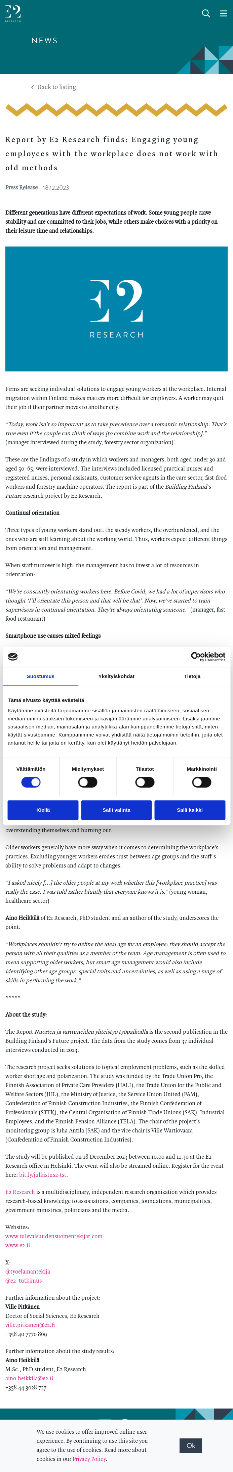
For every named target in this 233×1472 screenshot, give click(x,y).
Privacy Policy (89, 1459)
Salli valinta (116, 810)
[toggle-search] (206, 13)
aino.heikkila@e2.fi (29, 1379)
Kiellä (43, 810)
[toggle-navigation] (224, 13)
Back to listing (53, 87)
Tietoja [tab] (192, 676)
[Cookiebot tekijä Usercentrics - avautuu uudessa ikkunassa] (195, 657)
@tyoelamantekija (27, 1272)
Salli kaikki (190, 810)
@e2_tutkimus (23, 1281)
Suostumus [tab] (41, 676)
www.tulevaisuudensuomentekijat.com (54, 1237)
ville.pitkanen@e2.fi (30, 1325)
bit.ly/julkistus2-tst (42, 1175)
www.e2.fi (17, 1246)
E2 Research (20, 1192)
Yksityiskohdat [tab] (116, 676)
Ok (191, 1446)
